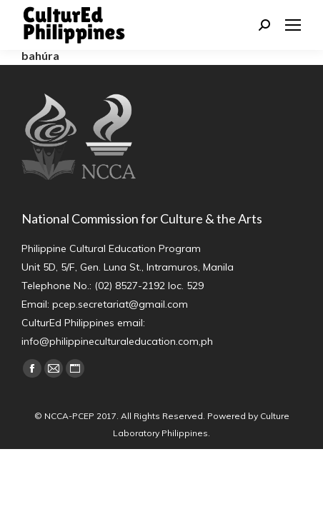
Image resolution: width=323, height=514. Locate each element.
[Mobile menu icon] (293, 25)
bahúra (40, 55)
